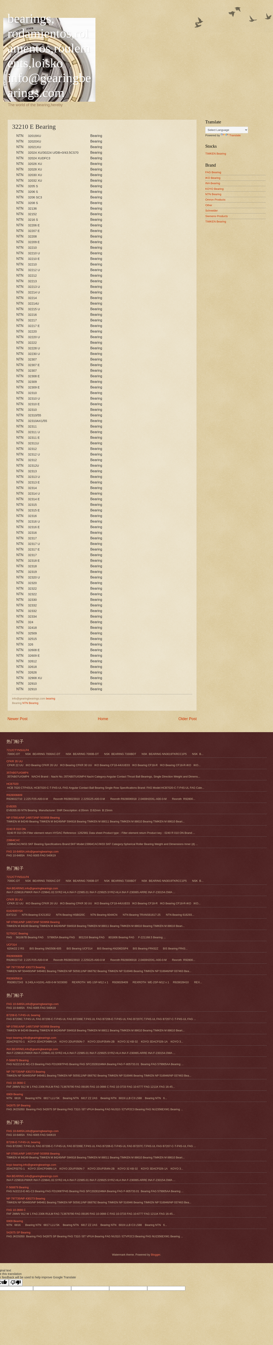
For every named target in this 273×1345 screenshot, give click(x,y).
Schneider (211, 210)
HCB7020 (12, 783)
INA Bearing (212, 183)
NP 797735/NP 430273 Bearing (25, 967)
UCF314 (11, 944)
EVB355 (11, 806)
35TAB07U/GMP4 (17, 772)
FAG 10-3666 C (16, 1082)
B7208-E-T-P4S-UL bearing (23, 1015)
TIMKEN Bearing (215, 153)
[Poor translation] (16, 1282)
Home (103, 719)
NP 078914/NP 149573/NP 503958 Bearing (33, 817)
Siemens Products (216, 216)
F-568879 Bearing (17, 1060)
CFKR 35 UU (14, 761)
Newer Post (18, 719)
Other (208, 205)
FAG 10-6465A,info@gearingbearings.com (32, 851)
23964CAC (13, 840)
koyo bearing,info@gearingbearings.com (31, 1037)
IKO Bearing (212, 177)
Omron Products (215, 199)
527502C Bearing (17, 933)
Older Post (187, 719)
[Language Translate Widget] (226, 130)
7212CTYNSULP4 (17, 750)
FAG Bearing (213, 172)
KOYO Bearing (214, 188)
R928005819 (14, 978)
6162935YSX (14, 911)
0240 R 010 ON (16, 829)
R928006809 (14, 795)
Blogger (155, 1254)
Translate (231, 135)
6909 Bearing (14, 1094)
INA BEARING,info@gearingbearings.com (32, 888)
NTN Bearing (30, 703)
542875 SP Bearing (18, 1105)
